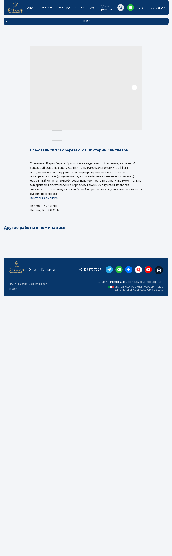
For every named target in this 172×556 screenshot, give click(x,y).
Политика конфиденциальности (28, 283)
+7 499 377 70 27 (150, 7)
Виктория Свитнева (44, 198)
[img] (130, 7)
